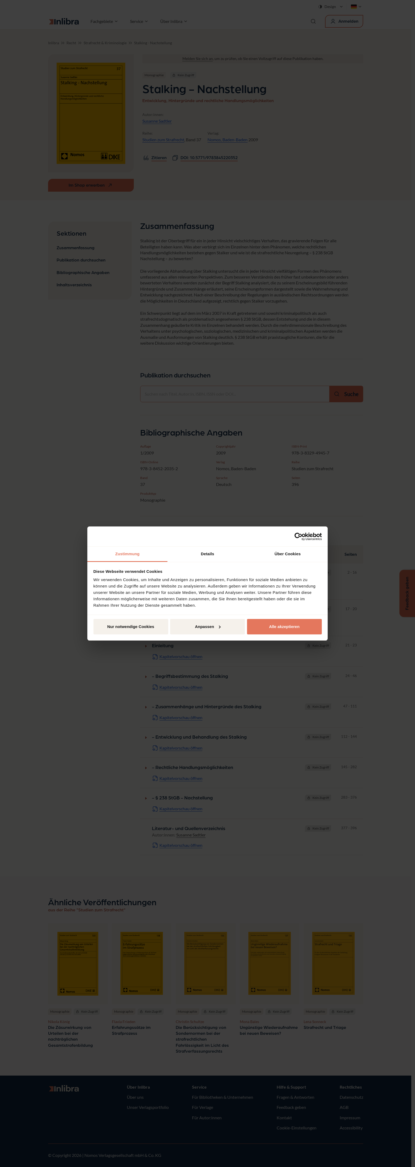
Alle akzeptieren (284, 626)
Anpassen (208, 626)
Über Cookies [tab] (288, 554)
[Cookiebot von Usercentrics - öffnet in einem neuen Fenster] (298, 537)
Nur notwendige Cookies (130, 626)
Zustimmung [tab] (127, 554)
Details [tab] (207, 554)
